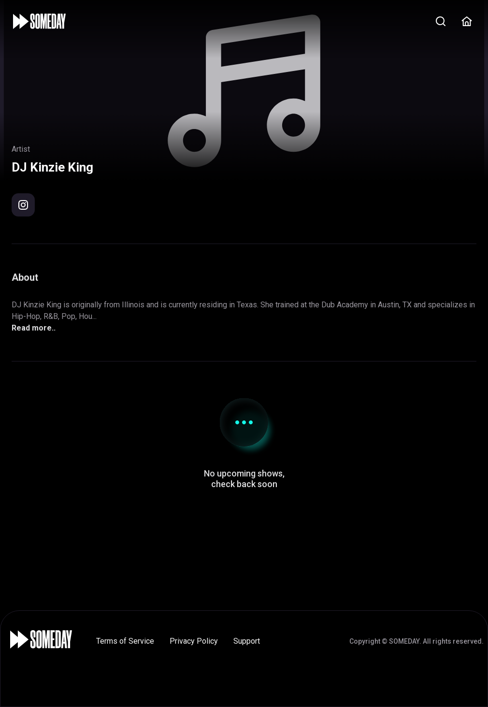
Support (246, 641)
